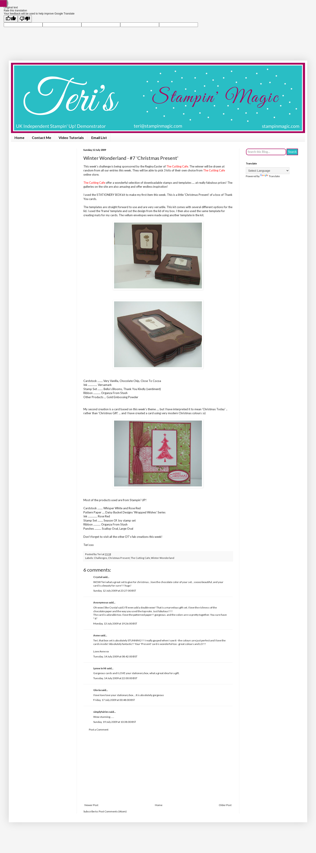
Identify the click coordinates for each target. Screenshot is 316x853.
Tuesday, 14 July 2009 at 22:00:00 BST (115, 678)
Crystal (97, 577)
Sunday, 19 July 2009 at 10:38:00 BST (114, 721)
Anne (96, 635)
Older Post (225, 805)
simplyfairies (101, 711)
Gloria (97, 690)
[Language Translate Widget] (267, 170)
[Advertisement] (158, 767)
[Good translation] (11, 18)
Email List (99, 137)
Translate (270, 176)
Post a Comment (98, 729)
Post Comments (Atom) (113, 811)
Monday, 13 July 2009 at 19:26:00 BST (115, 623)
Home (19, 137)
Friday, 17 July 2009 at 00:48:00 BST (114, 700)
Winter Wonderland (162, 557)
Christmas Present (119, 557)
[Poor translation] (25, 18)
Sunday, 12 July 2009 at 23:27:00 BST (114, 590)
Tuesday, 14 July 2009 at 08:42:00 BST (115, 656)
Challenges (100, 557)
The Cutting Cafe (140, 557)
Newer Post (91, 805)
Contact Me (41, 137)
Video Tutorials (71, 137)
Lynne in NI (99, 668)
